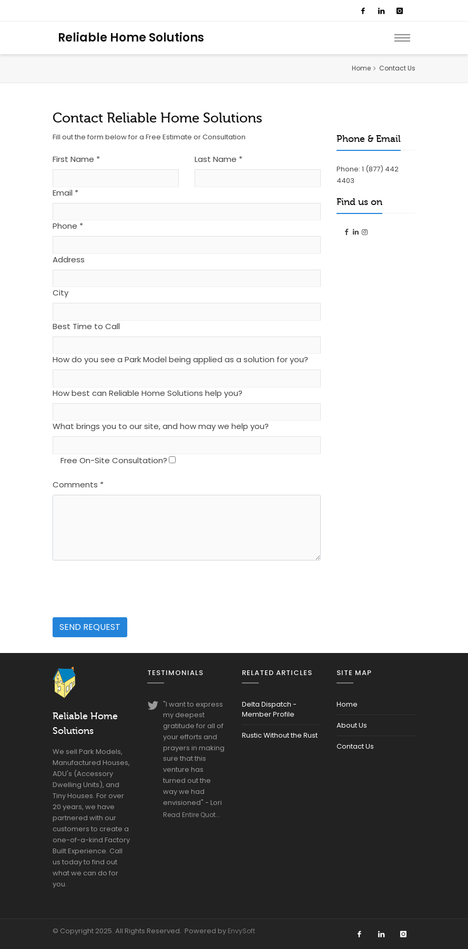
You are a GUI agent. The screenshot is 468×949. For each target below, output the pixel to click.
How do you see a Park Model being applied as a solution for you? (180, 359)
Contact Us (355, 746)
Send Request (89, 627)
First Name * (76, 159)
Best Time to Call (86, 326)
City (60, 292)
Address (69, 259)
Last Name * (218, 159)
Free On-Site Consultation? (113, 460)
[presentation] (132, 589)
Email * (65, 192)
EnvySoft (241, 930)
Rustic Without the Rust (280, 735)
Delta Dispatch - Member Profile (269, 709)
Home (361, 68)
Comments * (78, 484)
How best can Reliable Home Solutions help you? (147, 393)
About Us (352, 725)
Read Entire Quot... (191, 814)
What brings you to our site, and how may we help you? (161, 426)
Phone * (68, 225)
